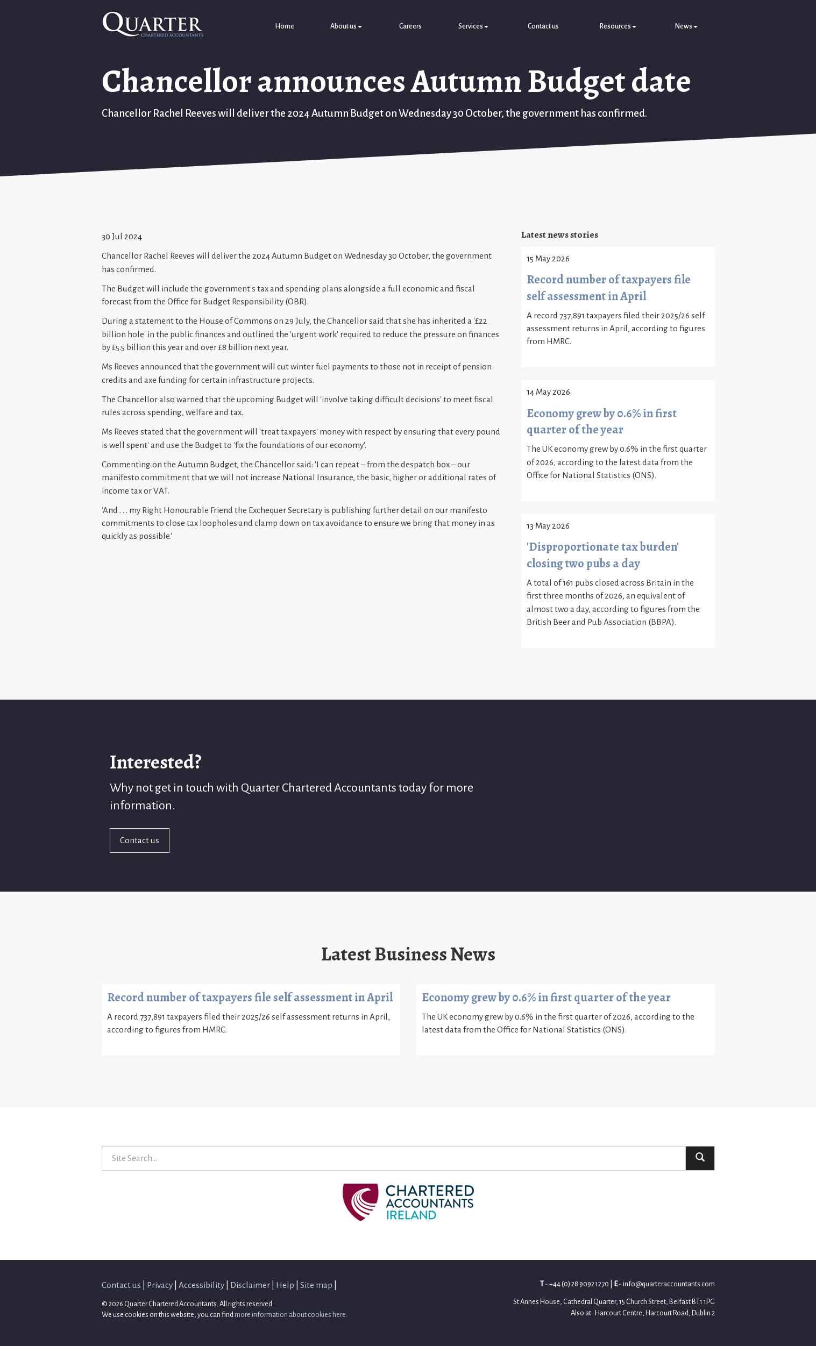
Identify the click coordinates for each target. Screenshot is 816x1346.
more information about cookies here (290, 1315)
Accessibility (201, 1285)
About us (346, 26)
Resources (618, 26)
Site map (316, 1285)
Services (473, 26)
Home (284, 26)
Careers (410, 26)
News (686, 26)
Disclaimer (250, 1285)
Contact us (543, 26)
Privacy (160, 1285)
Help (285, 1285)
